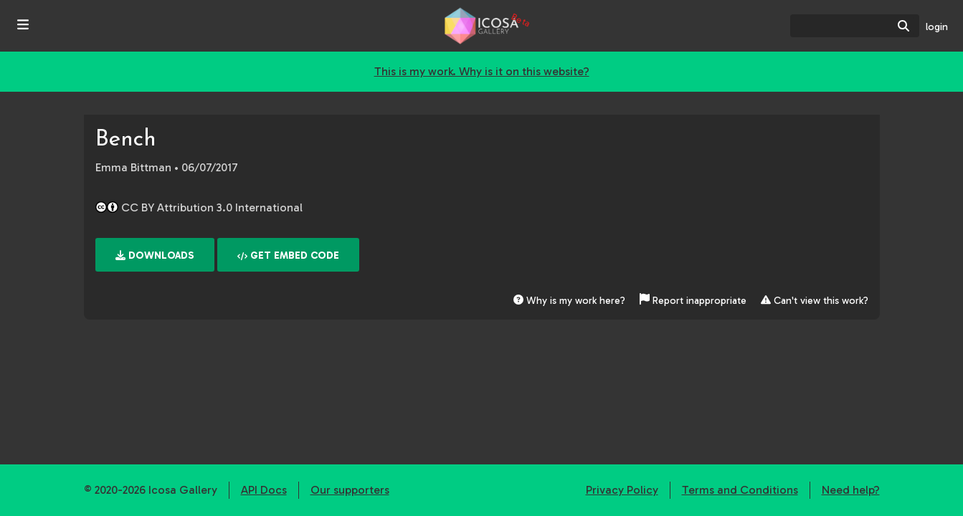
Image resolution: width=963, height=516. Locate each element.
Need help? (851, 490)
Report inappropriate (694, 301)
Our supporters (349, 490)
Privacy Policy (622, 490)
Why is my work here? (569, 301)
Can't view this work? (814, 301)
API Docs (264, 490)
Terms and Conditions (740, 490)
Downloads (154, 255)
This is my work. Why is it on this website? (481, 71)
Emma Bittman (133, 167)
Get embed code (288, 255)
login (937, 27)
